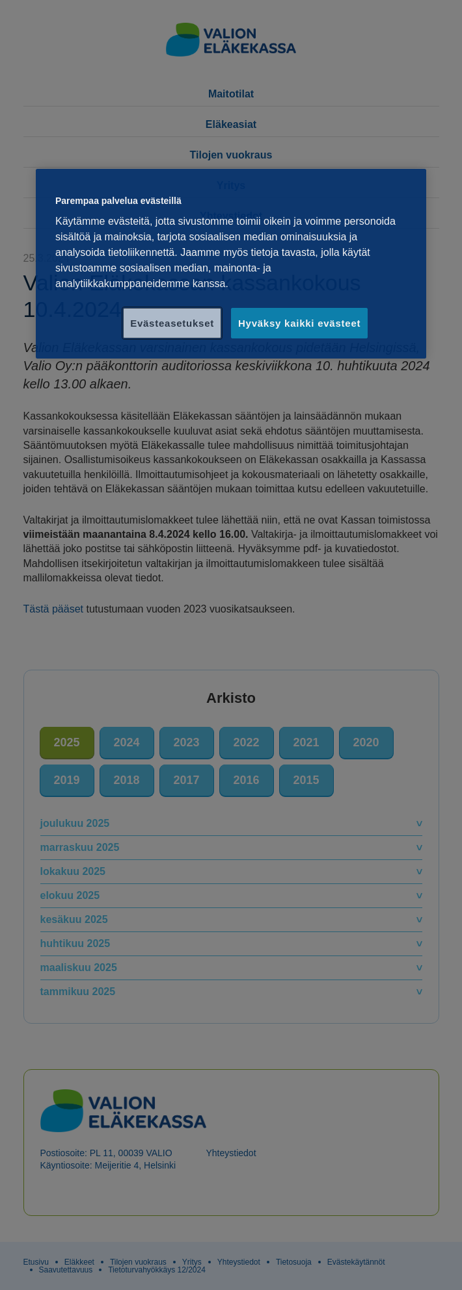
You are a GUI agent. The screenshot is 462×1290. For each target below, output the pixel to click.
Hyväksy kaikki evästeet (299, 323)
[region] (231, 264)
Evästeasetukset (172, 323)
